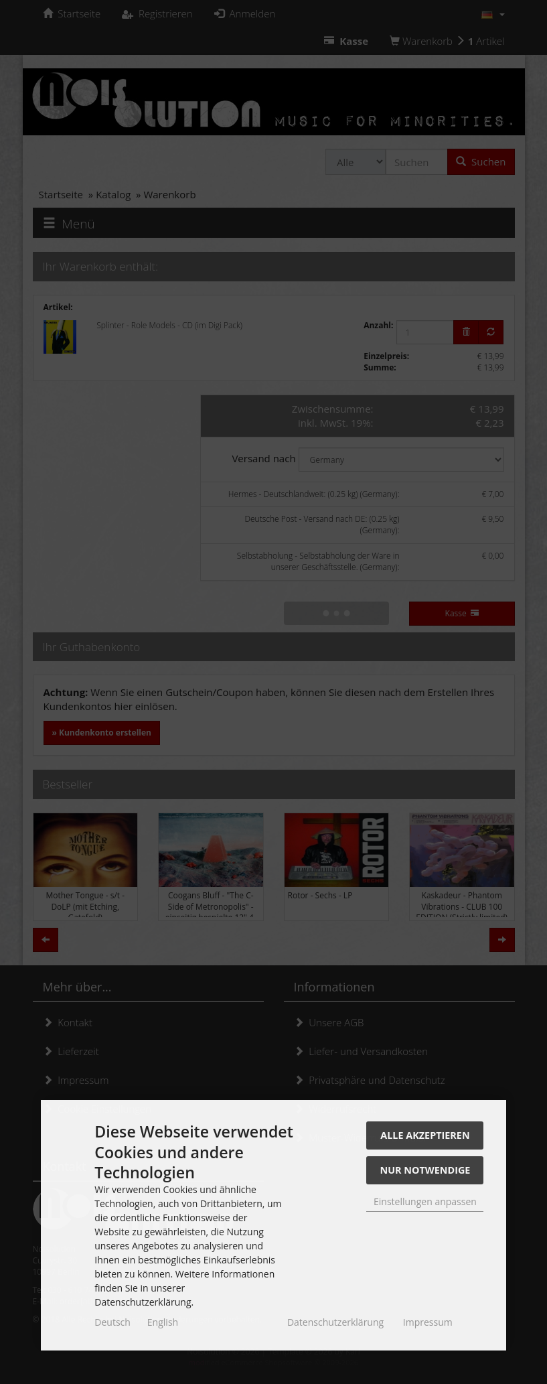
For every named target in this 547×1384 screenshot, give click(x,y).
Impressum (428, 1322)
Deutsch (112, 1322)
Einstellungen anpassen (425, 1201)
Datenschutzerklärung (335, 1322)
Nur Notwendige (425, 1170)
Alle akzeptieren (424, 1135)
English (162, 1322)
